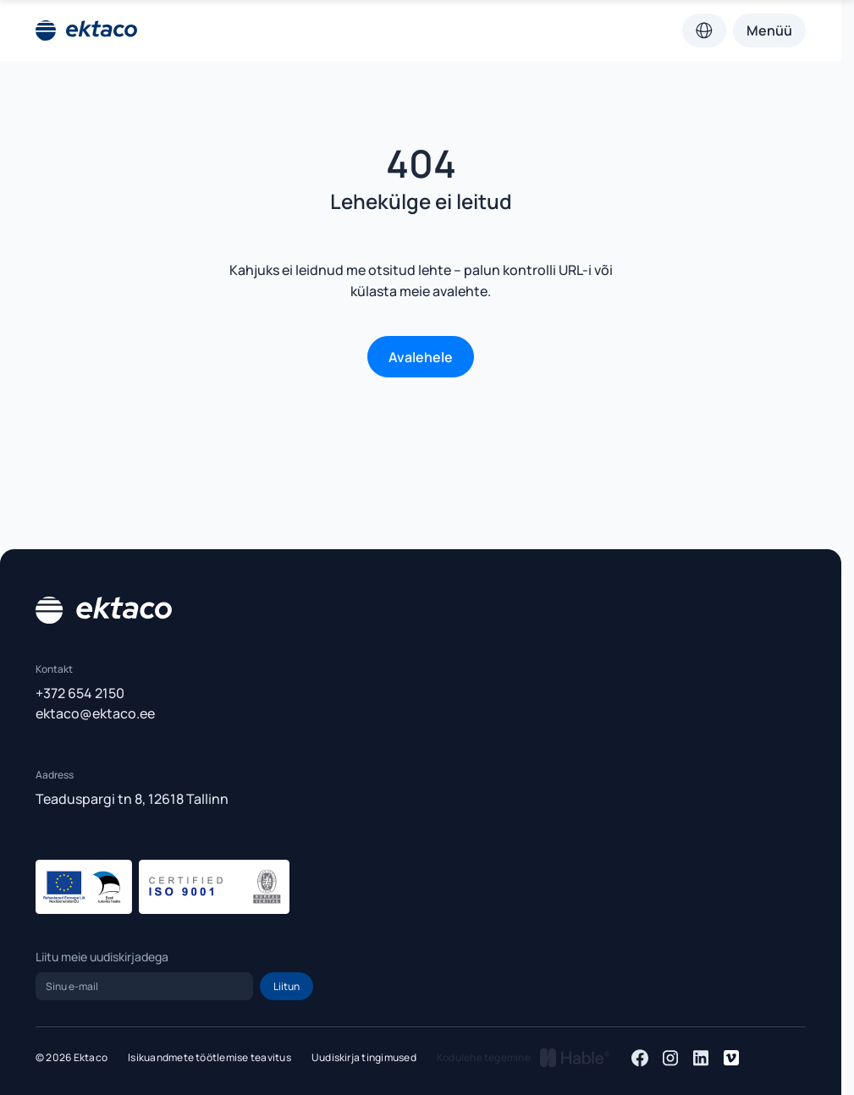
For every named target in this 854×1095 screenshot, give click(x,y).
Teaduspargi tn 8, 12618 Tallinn (132, 799)
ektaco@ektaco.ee (95, 713)
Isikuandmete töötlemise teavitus (209, 1057)
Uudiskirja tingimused (363, 1057)
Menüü (769, 30)
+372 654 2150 (80, 693)
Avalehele (420, 357)
